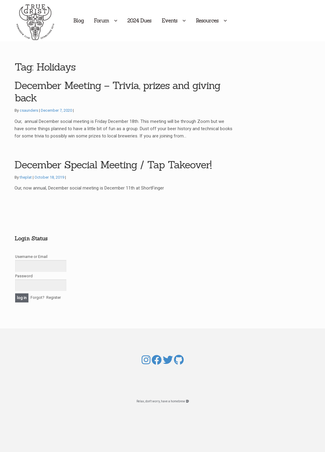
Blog (103, 20)
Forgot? (37, 297)
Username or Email (31, 256)
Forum (125, 20)
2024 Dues (164, 20)
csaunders (29, 110)
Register (53, 297)
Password (24, 276)
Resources (231, 20)
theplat (26, 177)
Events (194, 20)
